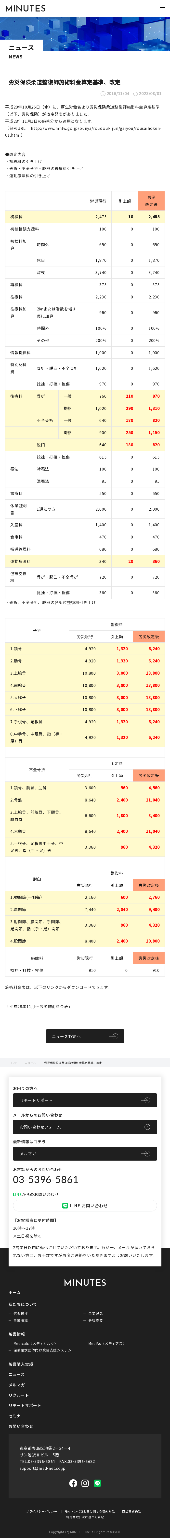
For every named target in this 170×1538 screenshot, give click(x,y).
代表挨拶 (20, 1313)
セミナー (17, 1415)
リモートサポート (36, 1100)
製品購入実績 (21, 1364)
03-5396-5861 (46, 1179)
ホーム (15, 1292)
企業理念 (95, 1313)
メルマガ (28, 1153)
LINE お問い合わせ (85, 1205)
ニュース (17, 1374)
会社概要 (95, 1320)
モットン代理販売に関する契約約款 (90, 1511)
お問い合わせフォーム (40, 1127)
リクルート (19, 1395)
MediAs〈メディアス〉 (107, 1343)
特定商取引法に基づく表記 (85, 1517)
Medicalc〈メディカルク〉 (35, 1343)
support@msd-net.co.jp (42, 1468)
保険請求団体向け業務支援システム (42, 1350)
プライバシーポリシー (41, 1511)
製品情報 (17, 1334)
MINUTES (25, 9)
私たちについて (23, 1304)
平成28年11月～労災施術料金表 (38, 1006)
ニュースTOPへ (66, 1036)
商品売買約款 (131, 1511)
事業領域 (20, 1320)
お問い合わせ (21, 1426)
